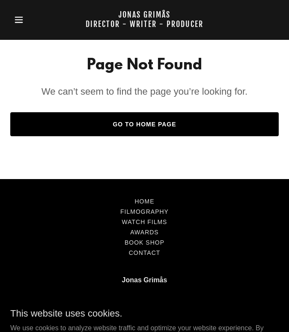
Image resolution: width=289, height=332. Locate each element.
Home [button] (145, 201)
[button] (30, 19)
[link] (144, 24)
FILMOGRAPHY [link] (144, 211)
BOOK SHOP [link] (144, 242)
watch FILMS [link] (144, 221)
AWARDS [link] (144, 232)
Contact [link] (145, 252)
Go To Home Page (144, 124)
